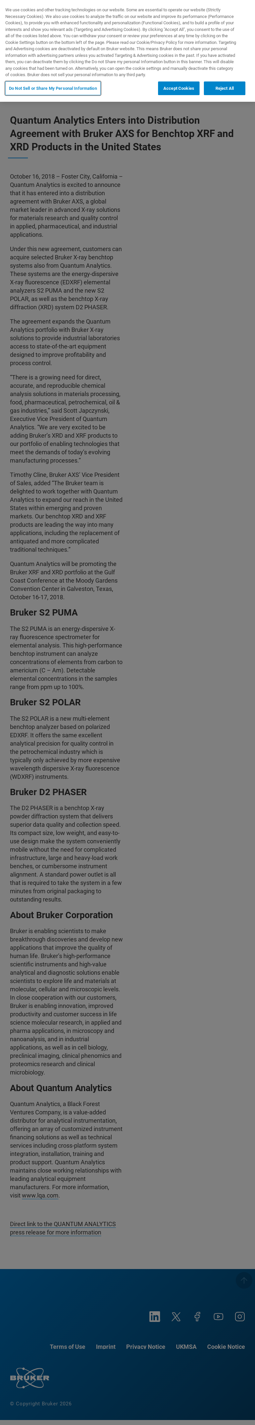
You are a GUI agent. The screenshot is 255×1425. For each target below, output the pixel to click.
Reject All (224, 88)
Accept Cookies (178, 88)
